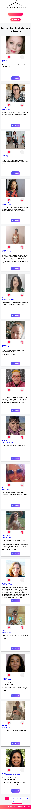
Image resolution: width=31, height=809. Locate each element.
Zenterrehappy (6, 583)
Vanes (4, 393)
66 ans (8, 489)
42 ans (10, 537)
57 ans (8, 727)
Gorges (4, 347)
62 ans (9, 157)
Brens (3, 489)
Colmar (4, 632)
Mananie (4, 345)
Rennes (4, 679)
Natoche (4, 725)
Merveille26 (5, 203)
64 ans (9, 632)
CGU (11, 807)
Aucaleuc (5, 537)
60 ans (12, 299)
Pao (3, 488)
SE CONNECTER (15, 19)
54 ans (19, 775)
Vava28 (4, 108)
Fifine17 (4, 440)
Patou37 (4, 630)
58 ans (9, 109)
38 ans (10, 584)
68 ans (16, 62)
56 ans (9, 204)
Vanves (4, 204)
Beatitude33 (5, 155)
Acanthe (4, 678)
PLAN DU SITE (18, 807)
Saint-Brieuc (5, 299)
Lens (3, 727)
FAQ (8, 807)
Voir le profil (15, 78)
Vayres (4, 157)
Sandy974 (5, 250)
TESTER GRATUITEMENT (15, 14)
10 (20, 802)
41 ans (11, 394)
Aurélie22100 (6, 535)
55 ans (9, 679)
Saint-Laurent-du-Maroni (9, 775)
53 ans (11, 442)
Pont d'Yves (5, 252)
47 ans (9, 347)
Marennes (5, 442)
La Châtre (5, 394)
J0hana (4, 773)
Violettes (4, 60)
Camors (4, 584)
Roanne (4, 109)
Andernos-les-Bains (7, 62)
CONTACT (27, 807)
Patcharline (5, 298)
